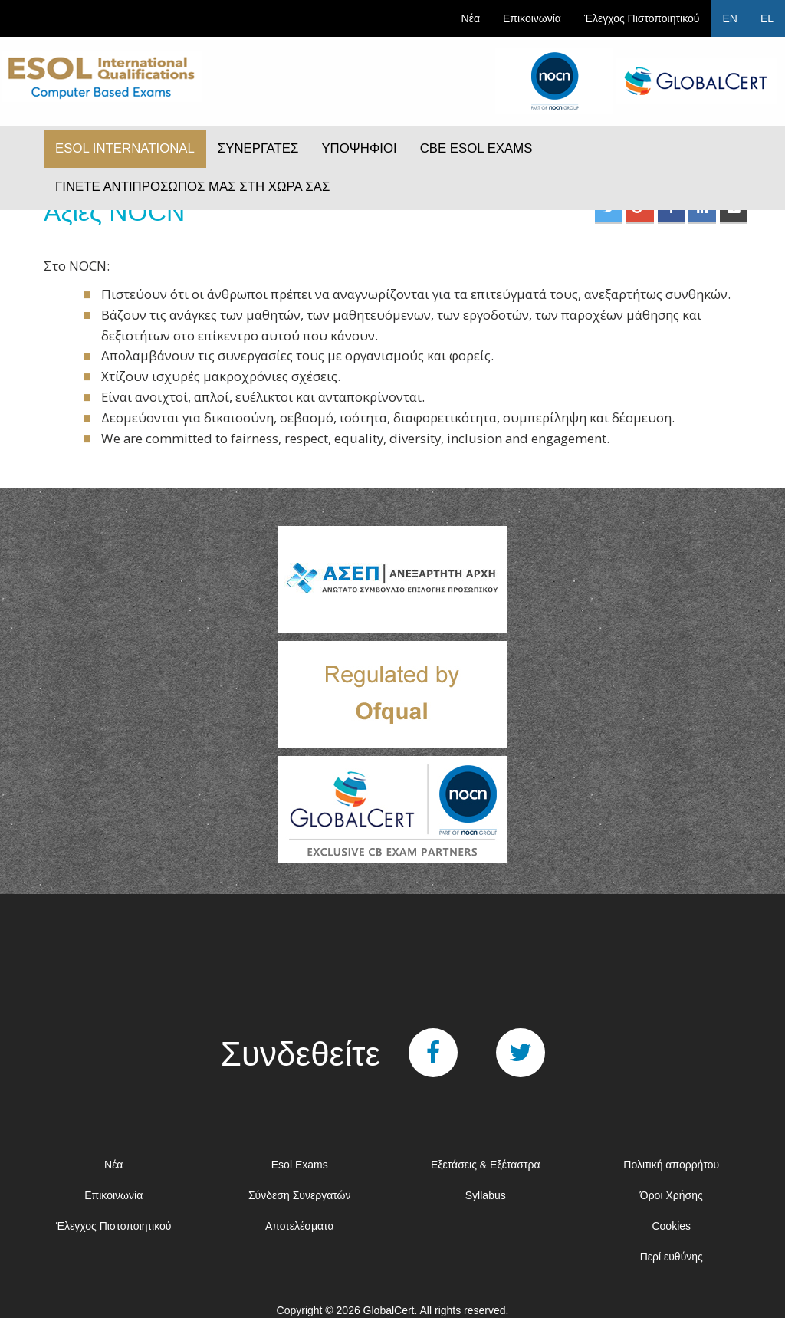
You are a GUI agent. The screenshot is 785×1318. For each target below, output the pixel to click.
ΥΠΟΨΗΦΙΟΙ (358, 148)
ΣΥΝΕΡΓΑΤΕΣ (258, 148)
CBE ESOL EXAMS (476, 148)
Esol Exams (299, 1165)
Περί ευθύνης (671, 1257)
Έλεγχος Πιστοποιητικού (641, 18)
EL (767, 18)
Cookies (671, 1226)
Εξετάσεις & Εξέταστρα (485, 1165)
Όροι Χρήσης (671, 1195)
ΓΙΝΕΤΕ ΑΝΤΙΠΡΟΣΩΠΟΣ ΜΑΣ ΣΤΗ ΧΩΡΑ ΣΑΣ (192, 186)
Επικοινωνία (532, 18)
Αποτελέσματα (299, 1226)
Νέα (470, 18)
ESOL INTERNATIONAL (125, 148)
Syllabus (485, 1195)
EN (729, 18)
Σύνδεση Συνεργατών (299, 1195)
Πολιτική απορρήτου (671, 1165)
